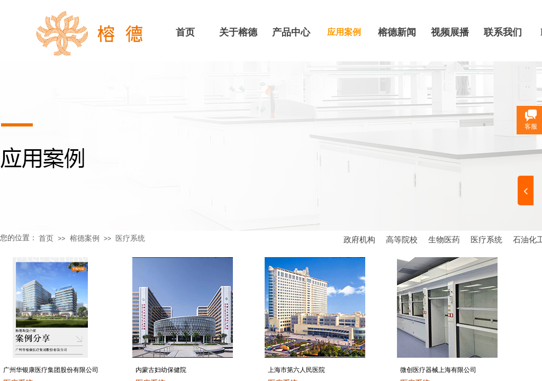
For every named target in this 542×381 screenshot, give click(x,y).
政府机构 (359, 239)
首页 (185, 32)
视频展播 (450, 32)
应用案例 (344, 32)
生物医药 (444, 239)
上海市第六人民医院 (296, 370)
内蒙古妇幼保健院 (161, 370)
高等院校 (402, 239)
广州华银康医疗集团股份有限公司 (50, 370)
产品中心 (291, 32)
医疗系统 (486, 239)
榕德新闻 (397, 32)
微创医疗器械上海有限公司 (438, 370)
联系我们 (503, 32)
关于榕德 (238, 32)
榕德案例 (85, 238)
